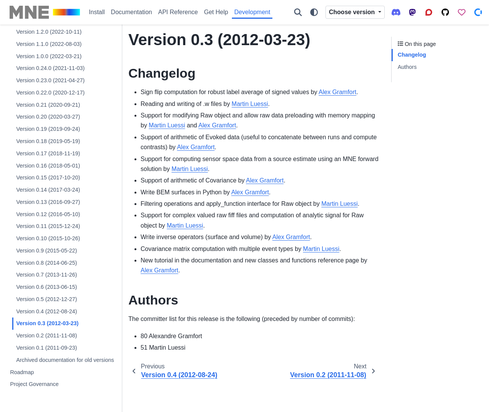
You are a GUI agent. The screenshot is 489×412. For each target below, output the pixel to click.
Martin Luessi (250, 104)
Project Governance (34, 384)
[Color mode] (314, 12)
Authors (407, 67)
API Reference (178, 12)
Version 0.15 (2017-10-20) (48, 177)
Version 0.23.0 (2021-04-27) (50, 80)
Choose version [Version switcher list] (352, 12)
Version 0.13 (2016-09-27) (48, 202)
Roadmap (22, 372)
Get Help (216, 12)
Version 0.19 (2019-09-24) (48, 129)
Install (97, 12)
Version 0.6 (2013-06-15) (46, 287)
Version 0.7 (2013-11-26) (46, 275)
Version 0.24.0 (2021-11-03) (50, 68)
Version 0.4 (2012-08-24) (46, 311)
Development (252, 12)
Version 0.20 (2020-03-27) (48, 117)
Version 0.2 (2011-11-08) (46, 335)
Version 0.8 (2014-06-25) (46, 263)
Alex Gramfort (337, 92)
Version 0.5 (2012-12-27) (46, 299)
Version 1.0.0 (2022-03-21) (48, 56)
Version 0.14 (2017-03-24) (48, 190)
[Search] (298, 12)
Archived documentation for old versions (65, 360)
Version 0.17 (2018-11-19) (48, 153)
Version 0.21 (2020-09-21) (48, 105)
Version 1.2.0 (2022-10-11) (48, 32)
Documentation (131, 12)
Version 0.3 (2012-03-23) (47, 323)
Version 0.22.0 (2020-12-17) (50, 93)
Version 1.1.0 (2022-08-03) (48, 44)
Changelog (412, 55)
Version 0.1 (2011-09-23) (46, 348)
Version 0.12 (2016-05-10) (48, 214)
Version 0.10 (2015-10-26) (48, 238)
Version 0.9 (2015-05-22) (46, 251)
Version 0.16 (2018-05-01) (48, 166)
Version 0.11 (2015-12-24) (48, 226)
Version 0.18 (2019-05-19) (48, 141)
